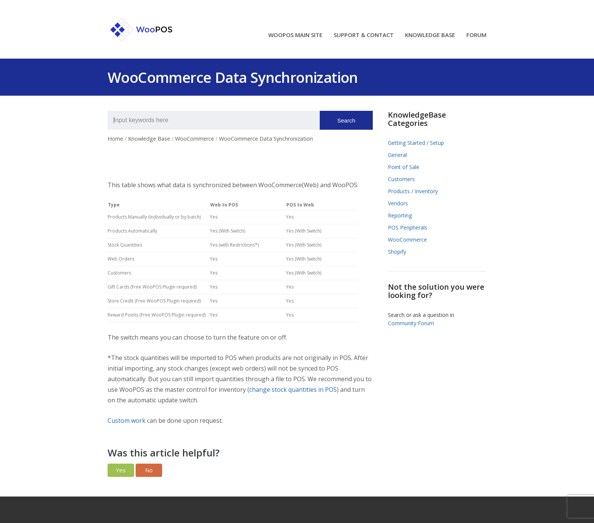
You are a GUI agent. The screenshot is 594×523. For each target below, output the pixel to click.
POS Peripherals (407, 227)
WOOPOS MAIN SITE (295, 35)
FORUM (476, 35)
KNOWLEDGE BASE (430, 35)
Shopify (397, 251)
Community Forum (411, 323)
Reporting (400, 215)
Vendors (398, 203)
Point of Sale (403, 167)
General (397, 154)
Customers (401, 179)
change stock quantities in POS (293, 389)
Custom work (126, 420)
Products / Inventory (413, 191)
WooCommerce (407, 239)
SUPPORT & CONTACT (364, 35)
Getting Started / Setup (416, 142)
